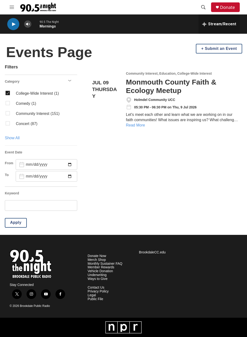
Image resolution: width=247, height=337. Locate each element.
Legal (92, 295)
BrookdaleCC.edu (152, 252)
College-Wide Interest (194, 73)
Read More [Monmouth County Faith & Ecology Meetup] (135, 125)
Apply (15, 222)
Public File (95, 299)
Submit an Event (221, 48)
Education (167, 73)
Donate (227, 7)
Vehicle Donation (100, 271)
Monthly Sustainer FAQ (105, 263)
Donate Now (97, 256)
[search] (41, 205)
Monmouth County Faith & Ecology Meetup (171, 86)
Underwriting (97, 275)
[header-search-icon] (203, 7)
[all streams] (219, 24)
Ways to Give (98, 279)
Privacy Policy (98, 291)
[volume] (28, 24)
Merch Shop (97, 260)
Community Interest (142, 73)
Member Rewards (101, 267)
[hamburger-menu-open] (11, 7)
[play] (13, 24)
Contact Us (96, 287)
